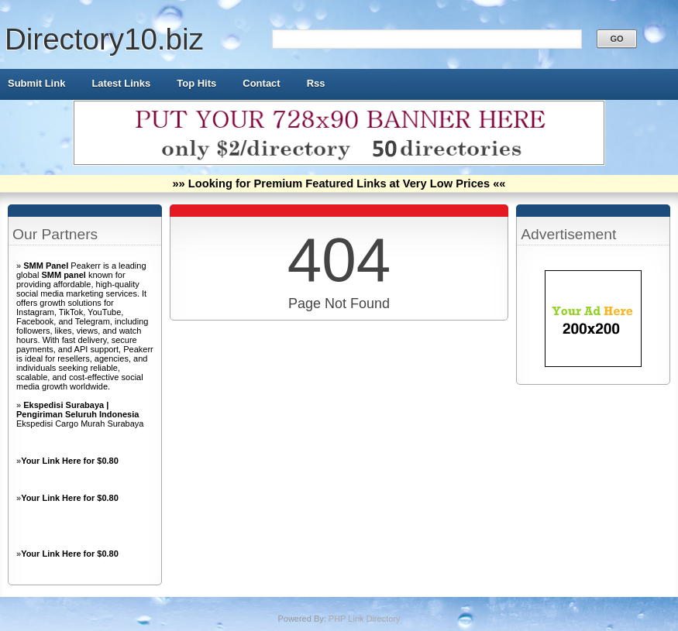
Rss (316, 83)
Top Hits (196, 83)
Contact (261, 83)
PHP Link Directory (365, 618)
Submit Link (36, 83)
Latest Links (120, 83)
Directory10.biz (104, 39)
